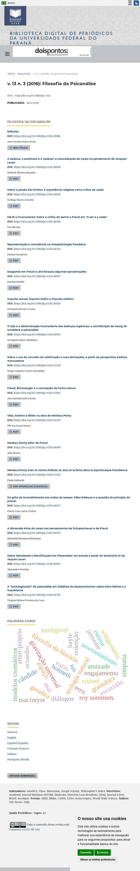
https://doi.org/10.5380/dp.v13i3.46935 (37, 334)
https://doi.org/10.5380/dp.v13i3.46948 (37, 447)
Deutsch (12, 732)
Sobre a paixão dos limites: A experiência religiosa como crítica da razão (55, 189)
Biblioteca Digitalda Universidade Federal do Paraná (61, 38)
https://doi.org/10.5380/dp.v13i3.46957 (37, 276)
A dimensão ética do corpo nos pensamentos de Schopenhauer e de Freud (57, 528)
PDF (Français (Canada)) (30, 486)
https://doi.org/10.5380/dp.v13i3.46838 (37, 167)
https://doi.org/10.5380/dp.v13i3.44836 (37, 194)
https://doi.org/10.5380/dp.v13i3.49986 (37, 136)
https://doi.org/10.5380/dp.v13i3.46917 (37, 505)
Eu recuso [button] (102, 852)
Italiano (12, 754)
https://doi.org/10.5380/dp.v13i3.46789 (37, 594)
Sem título (20, 147)
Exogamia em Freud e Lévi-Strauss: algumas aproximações (46, 271)
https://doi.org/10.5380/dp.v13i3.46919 (37, 533)
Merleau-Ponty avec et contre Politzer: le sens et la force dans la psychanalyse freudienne (67, 470)
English (11, 737)
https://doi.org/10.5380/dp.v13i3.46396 (37, 221)
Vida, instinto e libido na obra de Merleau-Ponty (39, 415)
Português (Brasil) (18, 759)
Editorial (12, 131)
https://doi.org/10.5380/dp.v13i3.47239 (37, 365)
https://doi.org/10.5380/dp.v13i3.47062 (37, 392)
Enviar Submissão (22, 775)
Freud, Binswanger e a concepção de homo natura (41, 388)
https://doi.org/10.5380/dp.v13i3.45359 (37, 420)
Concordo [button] (85, 852)
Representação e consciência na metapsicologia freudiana (46, 244)
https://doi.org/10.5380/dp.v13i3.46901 (37, 564)
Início (11, 73)
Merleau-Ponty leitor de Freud (27, 443)
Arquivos (24, 73)
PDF (15, 178)
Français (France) (18, 748)
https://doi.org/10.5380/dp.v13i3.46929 (37, 303)
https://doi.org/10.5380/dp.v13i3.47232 (37, 474)
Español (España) (17, 743)
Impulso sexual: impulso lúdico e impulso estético (40, 299)
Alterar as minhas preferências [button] (97, 859)
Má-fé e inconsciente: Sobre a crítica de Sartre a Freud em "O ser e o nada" (57, 217)
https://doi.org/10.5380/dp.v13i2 (32, 95)
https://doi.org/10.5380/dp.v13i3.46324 (37, 249)
